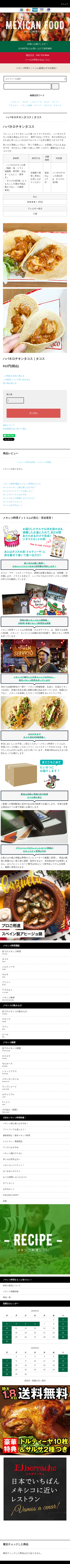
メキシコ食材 (26, 105)
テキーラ (57, 105)
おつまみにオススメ (11, 1171)
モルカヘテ (7, 1064)
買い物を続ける (10, 383)
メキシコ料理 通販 (11, 484)
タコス (47, 102)
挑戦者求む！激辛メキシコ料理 (16, 1135)
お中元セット (17, 505)
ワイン (5, 1027)
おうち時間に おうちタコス (23, 498)
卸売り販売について (11, 1286)
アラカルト (13, 105)
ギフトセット (17, 502)
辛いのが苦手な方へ (11, 1159)
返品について (9, 425)
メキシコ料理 (27, 484)
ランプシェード (9, 1087)
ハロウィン (15, 102)
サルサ (25, 102)
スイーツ (38, 105)
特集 (5, 1201)
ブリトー (55, 102)
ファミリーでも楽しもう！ (22, 491)
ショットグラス (9, 1072)
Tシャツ (6, 1103)
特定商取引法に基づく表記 (14, 429)
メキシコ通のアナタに (12, 1153)
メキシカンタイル (10, 1080)
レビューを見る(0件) (26, 462)
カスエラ (48, 105)
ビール (5, 1035)
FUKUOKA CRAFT (11, 1195)
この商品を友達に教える (13, 376)
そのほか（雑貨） (10, 1110)
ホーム (6, 487)
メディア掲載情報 (11, 1292)
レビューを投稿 (44, 462)
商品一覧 (7, 1297)
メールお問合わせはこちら (37, 59)
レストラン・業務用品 (12, 1141)
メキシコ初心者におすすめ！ (23, 487)
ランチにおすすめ (18, 495)
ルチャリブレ (8, 1095)
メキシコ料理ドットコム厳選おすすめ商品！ (35, 68)
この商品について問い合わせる (16, 379)
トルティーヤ (36, 102)
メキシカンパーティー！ (13, 1165)
